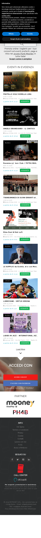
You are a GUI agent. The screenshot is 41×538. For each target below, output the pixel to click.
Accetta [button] (30, 34)
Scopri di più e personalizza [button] (20, 39)
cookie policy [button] (6, 15)
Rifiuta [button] (11, 34)
